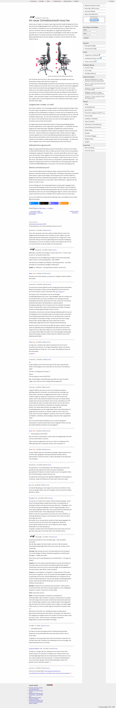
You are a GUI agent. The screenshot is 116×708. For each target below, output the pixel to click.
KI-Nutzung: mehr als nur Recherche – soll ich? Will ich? (36, 695)
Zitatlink (48, 230)
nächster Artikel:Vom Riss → (74, 212)
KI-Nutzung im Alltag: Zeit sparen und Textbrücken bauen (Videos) (36, 702)
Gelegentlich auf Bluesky (92, 55)
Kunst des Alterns (90, 150)
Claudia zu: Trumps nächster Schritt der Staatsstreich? (95, 88)
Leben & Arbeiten (90, 121)
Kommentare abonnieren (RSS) (37, 224)
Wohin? (76, 1)
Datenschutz (57, 1)
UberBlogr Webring (90, 73)
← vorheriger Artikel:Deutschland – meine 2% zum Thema (36, 213)
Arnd (30, 342)
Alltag (86, 104)
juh (30, 485)
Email (84, 33)
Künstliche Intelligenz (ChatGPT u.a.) (95, 113)
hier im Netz (59, 291)
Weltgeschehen (89, 139)
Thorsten (31, 498)
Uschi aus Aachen (34, 648)
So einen (31, 353)
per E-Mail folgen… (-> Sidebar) (44, 208)
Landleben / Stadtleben (91, 118)
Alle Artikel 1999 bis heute (92, 8)
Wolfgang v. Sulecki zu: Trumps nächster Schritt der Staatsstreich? (94, 93)
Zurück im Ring (89, 67)
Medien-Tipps (88, 130)
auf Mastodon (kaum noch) (93, 58)
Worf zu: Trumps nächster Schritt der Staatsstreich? (95, 84)
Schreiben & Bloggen (90, 136)
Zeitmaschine (67, 1)
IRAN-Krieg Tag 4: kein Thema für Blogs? (35, 698)
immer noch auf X (90, 61)
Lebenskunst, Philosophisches (93, 124)
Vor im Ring (88, 70)
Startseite (33, 1)
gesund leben (88, 110)
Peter (30, 273)
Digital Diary (14, 25)
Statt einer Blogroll (90, 11)
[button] (34, 203)
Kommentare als (90, 48)
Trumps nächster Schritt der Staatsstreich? (36, 688)
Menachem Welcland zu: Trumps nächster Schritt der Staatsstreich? (94, 80)
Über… (49, 1)
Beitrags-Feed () (90, 45)
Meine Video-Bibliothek (91, 14)
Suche (112, 1)
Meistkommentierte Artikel (92, 5)
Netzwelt (87, 133)
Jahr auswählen (94, 18)
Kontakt (41, 1)
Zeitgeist (87, 142)
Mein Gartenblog (89, 148)
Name (85, 29)
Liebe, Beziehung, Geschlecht (93, 127)
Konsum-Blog (88, 116)
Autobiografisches (90, 107)
